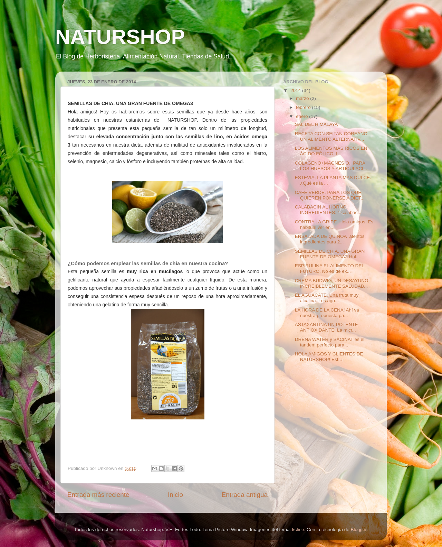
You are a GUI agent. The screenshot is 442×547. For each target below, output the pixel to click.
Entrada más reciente (98, 494)
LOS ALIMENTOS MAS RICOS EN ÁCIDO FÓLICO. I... (331, 151)
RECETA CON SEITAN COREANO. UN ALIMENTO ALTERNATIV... (332, 136)
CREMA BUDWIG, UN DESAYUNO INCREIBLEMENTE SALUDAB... (331, 283)
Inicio (175, 494)
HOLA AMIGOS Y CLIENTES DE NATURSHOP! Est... (329, 356)
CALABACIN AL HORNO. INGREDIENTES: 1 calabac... (328, 209)
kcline (298, 529)
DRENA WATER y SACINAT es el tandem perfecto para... (329, 342)
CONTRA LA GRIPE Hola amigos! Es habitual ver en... (334, 224)
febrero (304, 107)
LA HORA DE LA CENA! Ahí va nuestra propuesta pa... (327, 312)
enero (302, 116)
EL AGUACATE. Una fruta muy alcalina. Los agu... (327, 298)
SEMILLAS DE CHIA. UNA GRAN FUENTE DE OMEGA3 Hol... (330, 254)
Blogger (359, 529)
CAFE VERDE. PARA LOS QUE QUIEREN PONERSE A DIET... (330, 195)
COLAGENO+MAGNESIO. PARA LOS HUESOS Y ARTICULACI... (331, 165)
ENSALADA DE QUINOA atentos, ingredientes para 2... (330, 239)
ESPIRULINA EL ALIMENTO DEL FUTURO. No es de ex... (329, 268)
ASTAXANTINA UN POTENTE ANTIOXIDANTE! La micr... (326, 327)
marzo (303, 98)
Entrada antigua (245, 494)
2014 (296, 90)
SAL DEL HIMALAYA (316, 124)
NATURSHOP (120, 36)
